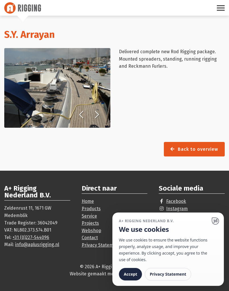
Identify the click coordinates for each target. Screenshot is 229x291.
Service (89, 216)
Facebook (176, 201)
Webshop (91, 230)
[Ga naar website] (215, 221)
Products (91, 208)
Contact (90, 237)
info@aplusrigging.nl (37, 244)
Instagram (177, 208)
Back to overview (194, 149)
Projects (90, 223)
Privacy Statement (101, 245)
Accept (130, 274)
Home (88, 201)
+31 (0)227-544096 (31, 237)
